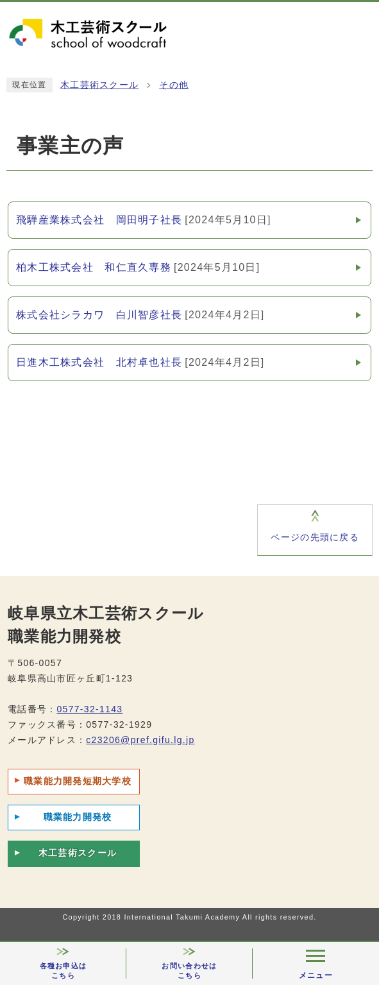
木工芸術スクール (99, 85)
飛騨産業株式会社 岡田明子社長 (143, 220)
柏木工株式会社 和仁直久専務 (138, 267)
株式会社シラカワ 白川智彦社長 (140, 315)
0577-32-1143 (89, 709)
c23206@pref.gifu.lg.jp (140, 740)
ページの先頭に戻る (315, 537)
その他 (174, 85)
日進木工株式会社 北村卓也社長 (140, 362)
